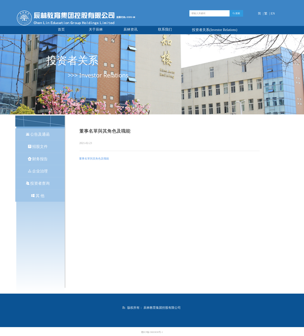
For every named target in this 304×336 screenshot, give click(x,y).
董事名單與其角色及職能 (94, 158)
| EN (272, 13)
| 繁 (265, 13)
